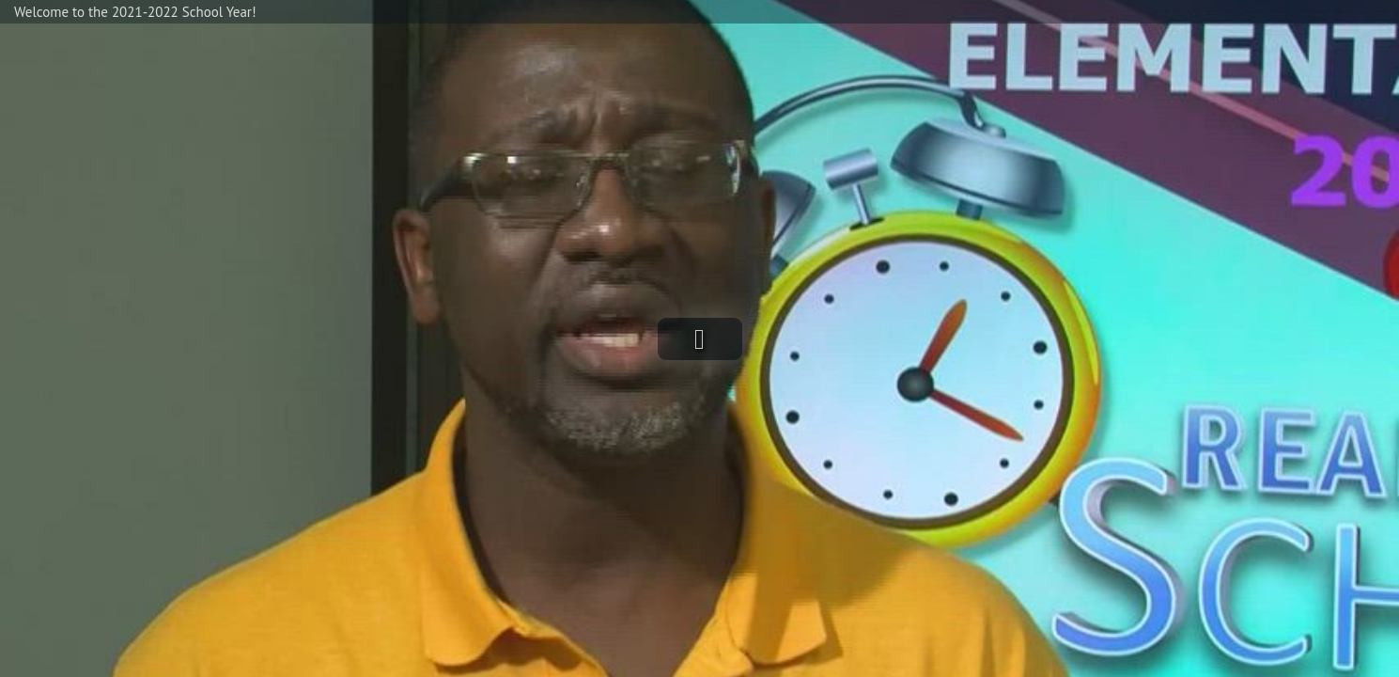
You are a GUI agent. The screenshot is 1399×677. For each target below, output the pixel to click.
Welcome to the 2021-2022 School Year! (135, 12)
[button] (700, 339)
